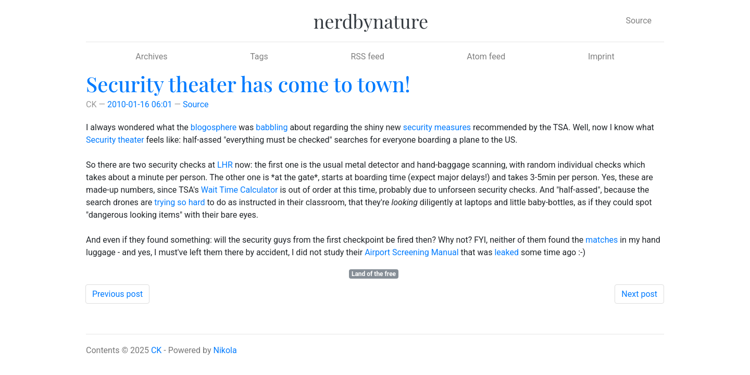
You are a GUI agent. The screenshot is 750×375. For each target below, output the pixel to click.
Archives (151, 56)
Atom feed (486, 56)
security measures (437, 127)
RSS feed (367, 56)
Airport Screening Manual (411, 252)
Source (639, 21)
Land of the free (374, 274)
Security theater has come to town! (248, 83)
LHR (225, 165)
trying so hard (179, 202)
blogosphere (213, 127)
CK (156, 350)
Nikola (225, 350)
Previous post (117, 294)
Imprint (601, 56)
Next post (639, 294)
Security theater (115, 140)
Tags (259, 56)
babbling (272, 127)
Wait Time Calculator (239, 190)
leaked (506, 252)
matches (601, 240)
